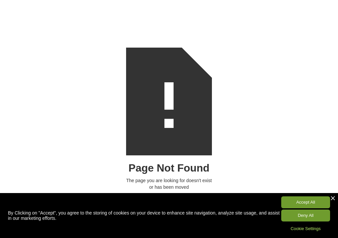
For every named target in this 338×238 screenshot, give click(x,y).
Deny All (306, 215)
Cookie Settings (305, 228)
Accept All (305, 202)
